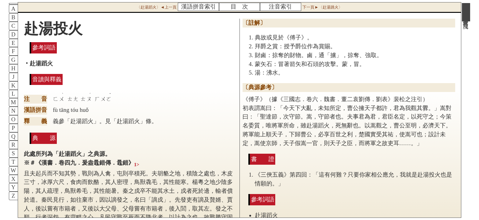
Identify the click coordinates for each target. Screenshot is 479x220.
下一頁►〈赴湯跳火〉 (322, 7)
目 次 (239, 6)
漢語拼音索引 (198, 6)
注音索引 (280, 6)
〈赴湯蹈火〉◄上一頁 (156, 7)
